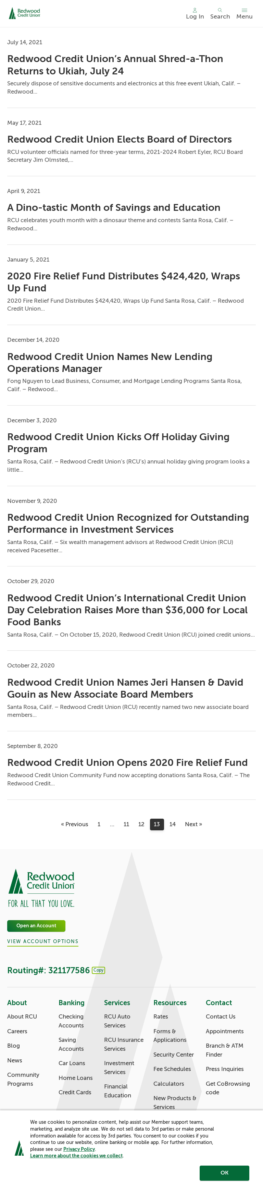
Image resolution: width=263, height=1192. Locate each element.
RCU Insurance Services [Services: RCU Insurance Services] (123, 1044)
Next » (193, 824)
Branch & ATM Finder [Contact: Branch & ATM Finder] (224, 1050)
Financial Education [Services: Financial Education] (117, 1091)
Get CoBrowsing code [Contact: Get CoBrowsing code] (228, 1088)
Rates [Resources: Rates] (160, 1016)
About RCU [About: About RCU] (22, 1016)
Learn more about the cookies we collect (76, 1158)
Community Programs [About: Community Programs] (23, 1079)
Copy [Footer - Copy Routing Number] (98, 970)
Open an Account (36, 925)
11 (126, 824)
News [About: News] (14, 1060)
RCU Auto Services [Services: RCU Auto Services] (117, 1021)
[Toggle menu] (244, 14)
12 (141, 824)
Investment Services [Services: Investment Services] (119, 1067)
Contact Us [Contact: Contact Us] (221, 1016)
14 (173, 824)
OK (224, 1176)
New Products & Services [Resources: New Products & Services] (175, 1102)
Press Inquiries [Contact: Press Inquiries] (225, 1069)
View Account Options (42, 941)
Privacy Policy (79, 1152)
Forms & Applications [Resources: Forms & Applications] (170, 1036)
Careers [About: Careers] (17, 1031)
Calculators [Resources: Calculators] (168, 1084)
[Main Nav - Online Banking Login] (195, 14)
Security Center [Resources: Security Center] (173, 1054)
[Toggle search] (220, 14)
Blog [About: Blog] (13, 1046)
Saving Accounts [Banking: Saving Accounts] (71, 1044)
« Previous (74, 824)
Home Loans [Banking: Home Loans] (76, 1078)
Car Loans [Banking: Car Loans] (72, 1063)
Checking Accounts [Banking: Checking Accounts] (71, 1021)
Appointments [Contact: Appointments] (225, 1031)
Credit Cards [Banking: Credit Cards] (75, 1092)
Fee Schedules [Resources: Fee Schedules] (172, 1069)
